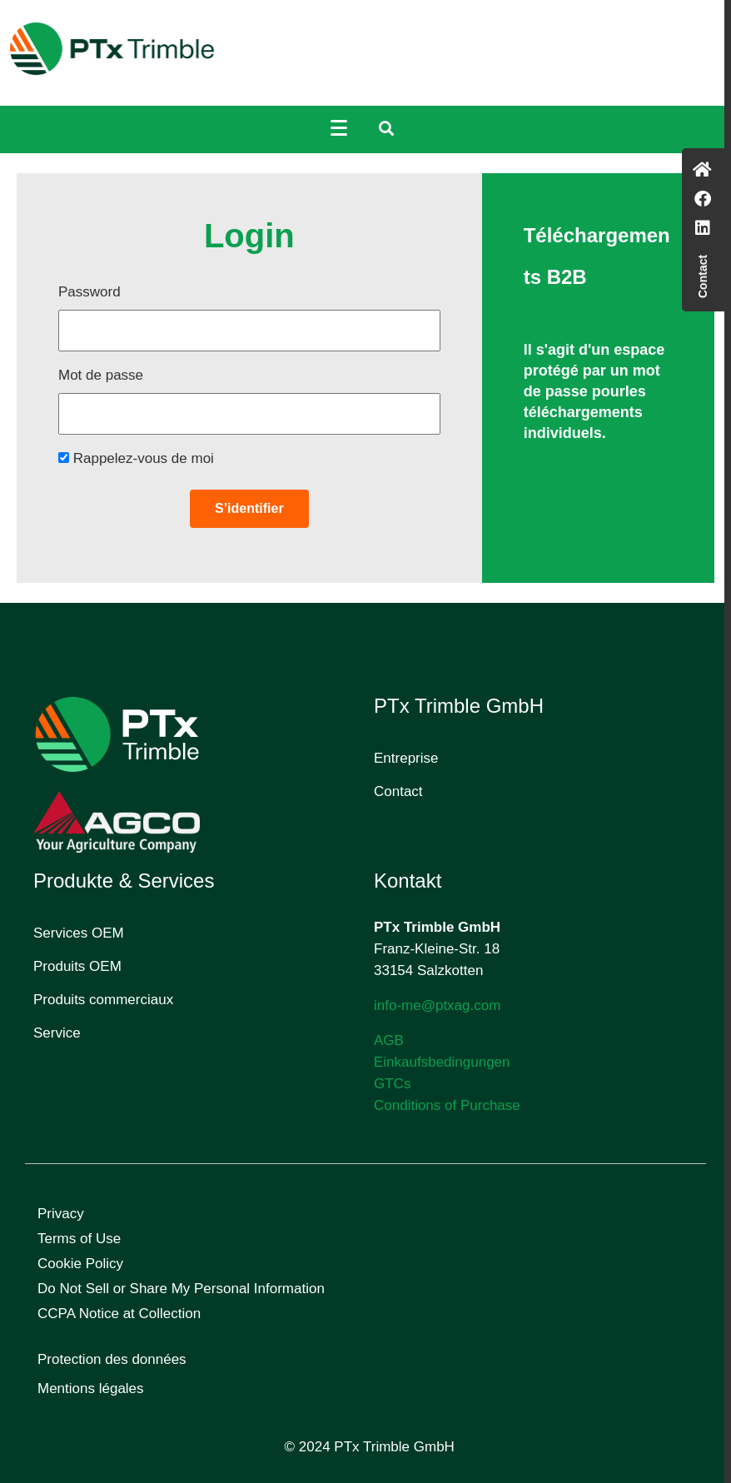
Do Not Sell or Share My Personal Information (181, 1288)
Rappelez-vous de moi (136, 458)
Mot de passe (100, 375)
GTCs (392, 1084)
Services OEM (78, 933)
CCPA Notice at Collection (119, 1313)
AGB (389, 1040)
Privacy (60, 1214)
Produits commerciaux (103, 1000)
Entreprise (406, 758)
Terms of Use (79, 1239)
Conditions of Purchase (447, 1105)
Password (89, 292)
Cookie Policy (80, 1263)
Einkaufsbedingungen (442, 1062)
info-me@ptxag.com (437, 1005)
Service (57, 1033)
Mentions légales (90, 1388)
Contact (398, 791)
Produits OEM (77, 966)
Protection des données (111, 1359)
